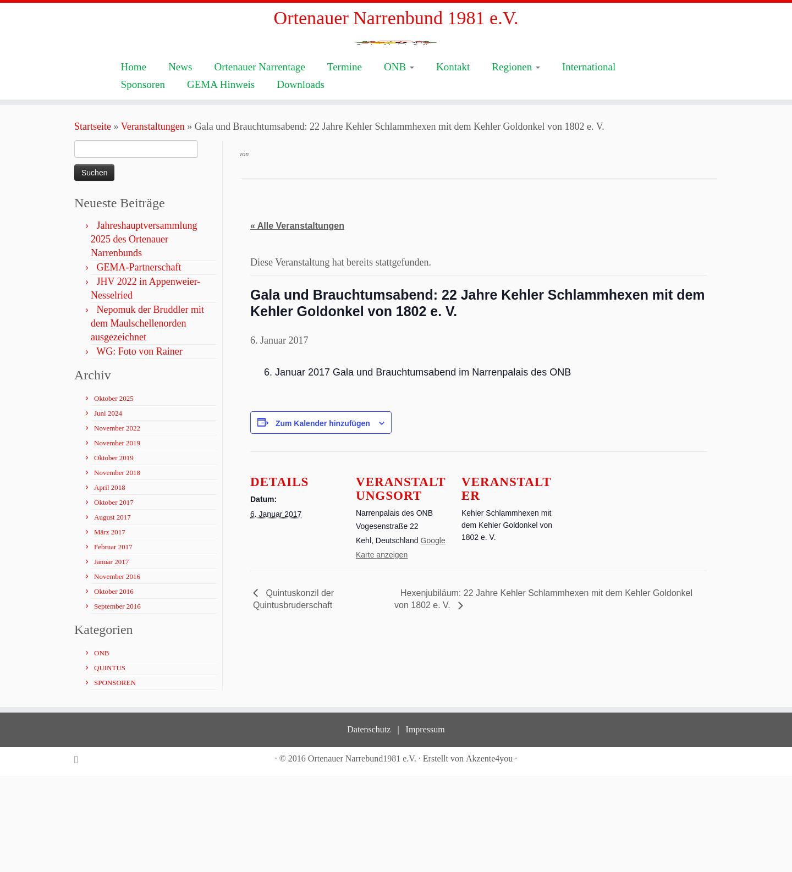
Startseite (92, 222)
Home (134, 163)
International (588, 163)
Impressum (425, 825)
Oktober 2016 (114, 687)
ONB (399, 163)
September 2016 (117, 702)
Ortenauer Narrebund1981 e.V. (362, 854)
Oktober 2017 (114, 598)
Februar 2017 (113, 643)
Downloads (300, 180)
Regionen (516, 163)
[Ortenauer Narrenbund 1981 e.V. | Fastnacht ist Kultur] (396, 93)
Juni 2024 (108, 509)
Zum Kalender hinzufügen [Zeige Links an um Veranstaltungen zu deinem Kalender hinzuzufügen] (323, 519)
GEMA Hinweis (221, 180)
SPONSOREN (115, 779)
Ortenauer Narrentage (259, 163)
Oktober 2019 (114, 554)
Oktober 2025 (114, 494)
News (180, 163)
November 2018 (117, 569)
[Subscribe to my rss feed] (79, 856)
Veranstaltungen (153, 222)
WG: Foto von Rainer (139, 447)
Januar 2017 (111, 658)
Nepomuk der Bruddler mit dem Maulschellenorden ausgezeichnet (147, 419)
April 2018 (109, 584)
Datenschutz (369, 825)
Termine (344, 163)
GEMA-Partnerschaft (139, 363)
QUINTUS (109, 764)
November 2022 (117, 524)
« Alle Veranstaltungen (297, 322)
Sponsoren (143, 180)
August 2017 (112, 613)
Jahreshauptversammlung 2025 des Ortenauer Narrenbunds (144, 335)
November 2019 (117, 539)
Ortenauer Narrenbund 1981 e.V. (396, 21)
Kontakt (453, 163)
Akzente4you (489, 854)
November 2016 (117, 673)
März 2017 (109, 628)
